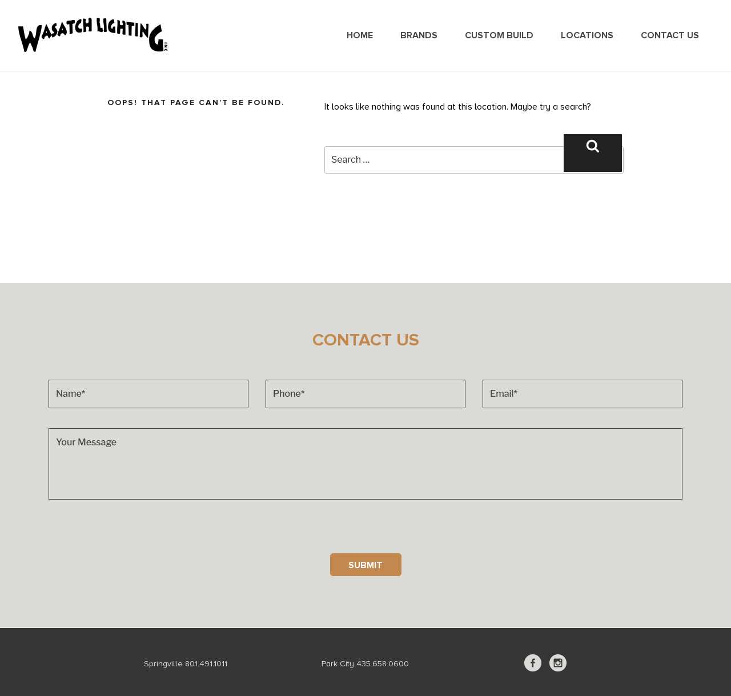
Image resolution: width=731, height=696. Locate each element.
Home (360, 35)
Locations (587, 35)
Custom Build (499, 35)
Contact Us (670, 35)
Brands (418, 35)
